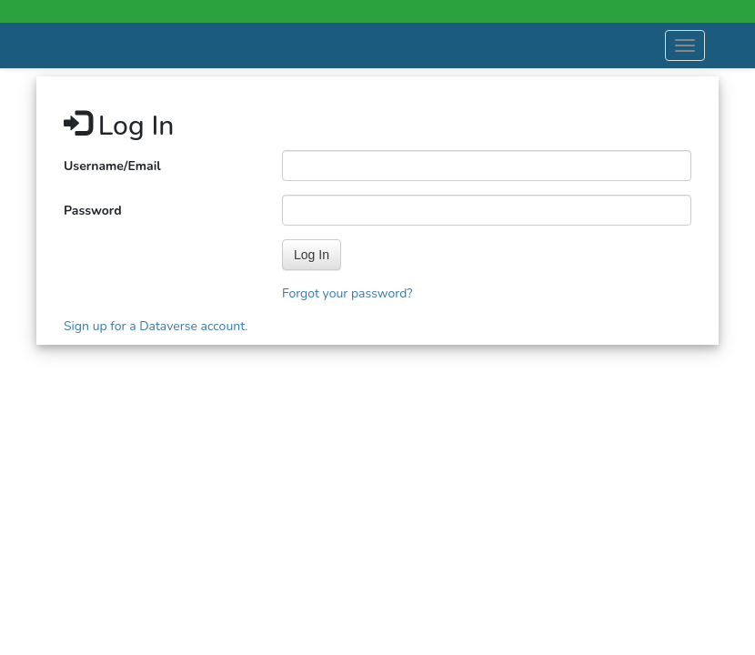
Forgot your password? (347, 293)
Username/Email (112, 166)
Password (93, 210)
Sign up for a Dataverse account (154, 326)
